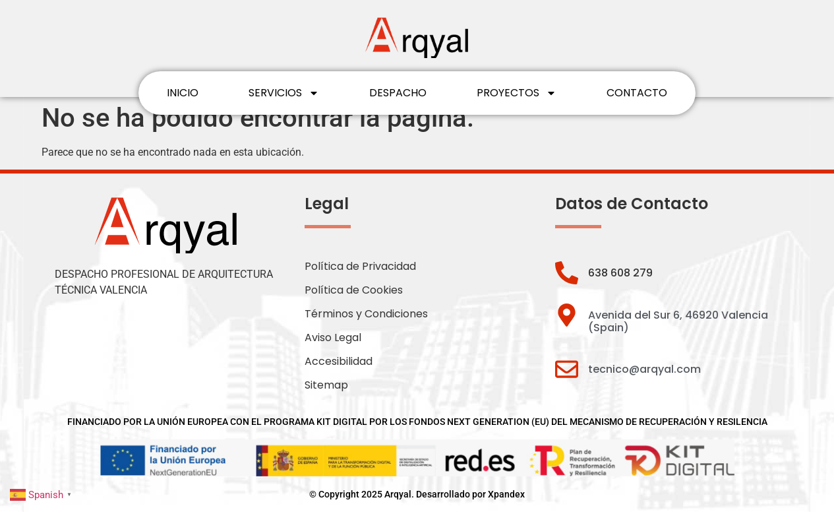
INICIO (182, 92)
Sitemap (326, 385)
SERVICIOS (284, 93)
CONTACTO (637, 92)
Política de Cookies (354, 290)
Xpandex (506, 494)
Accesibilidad (338, 361)
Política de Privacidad (360, 266)
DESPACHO (398, 92)
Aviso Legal (333, 337)
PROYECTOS (516, 93)
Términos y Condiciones (366, 313)
